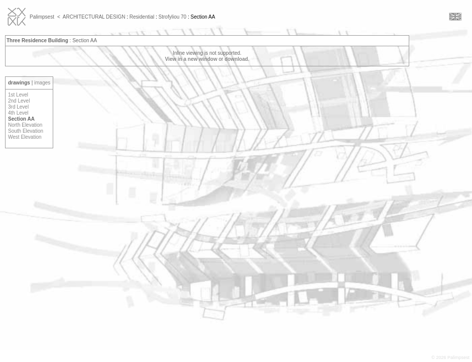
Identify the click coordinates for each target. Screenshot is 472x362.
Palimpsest (42, 17)
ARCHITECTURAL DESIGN (94, 17)
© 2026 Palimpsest (450, 357)
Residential (142, 17)
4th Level (18, 113)
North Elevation (25, 125)
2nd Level (19, 101)
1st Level (18, 95)
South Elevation (25, 131)
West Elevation (25, 137)
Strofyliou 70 (173, 17)
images (42, 82)
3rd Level (18, 107)
